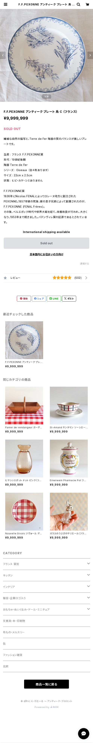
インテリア (9, 586)
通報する (84, 263)
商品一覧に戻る (46, 684)
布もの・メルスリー (14, 632)
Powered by (46, 707)
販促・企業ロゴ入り (14, 598)
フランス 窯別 (11, 564)
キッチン (8, 575)
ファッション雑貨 (12, 655)
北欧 (6, 666)
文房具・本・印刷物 (14, 620)
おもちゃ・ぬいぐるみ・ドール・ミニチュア (26, 609)
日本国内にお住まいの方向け (46, 254)
